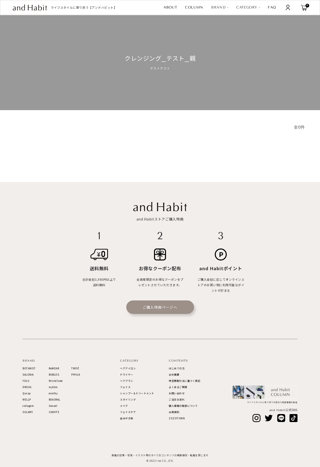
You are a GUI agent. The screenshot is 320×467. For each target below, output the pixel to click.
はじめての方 (176, 368)
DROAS (27, 387)
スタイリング (128, 399)
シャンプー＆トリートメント (137, 393)
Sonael (53, 406)
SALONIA (28, 374)
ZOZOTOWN (177, 418)
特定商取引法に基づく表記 (184, 381)
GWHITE (54, 412)
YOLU (25, 381)
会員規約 (174, 412)
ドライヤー (126, 374)
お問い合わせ (176, 393)
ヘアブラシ (126, 381)
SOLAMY (27, 412)
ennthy (53, 393)
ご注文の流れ (176, 399)
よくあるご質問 (178, 387)
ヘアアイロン (128, 368)
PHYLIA (75, 374)
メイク (124, 406)
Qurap (26, 393)
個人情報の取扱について (183, 406)
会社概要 (174, 374)
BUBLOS (54, 374)
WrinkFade (56, 381)
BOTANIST (29, 368)
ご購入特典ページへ (160, 307)
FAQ (272, 7)
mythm (53, 387)
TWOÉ (75, 368)
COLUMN (194, 7)
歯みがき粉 (126, 418)
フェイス (125, 387)
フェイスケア (128, 412)
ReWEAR (54, 368)
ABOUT (170, 7)
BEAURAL (54, 399)
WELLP (26, 399)
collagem (28, 406)
